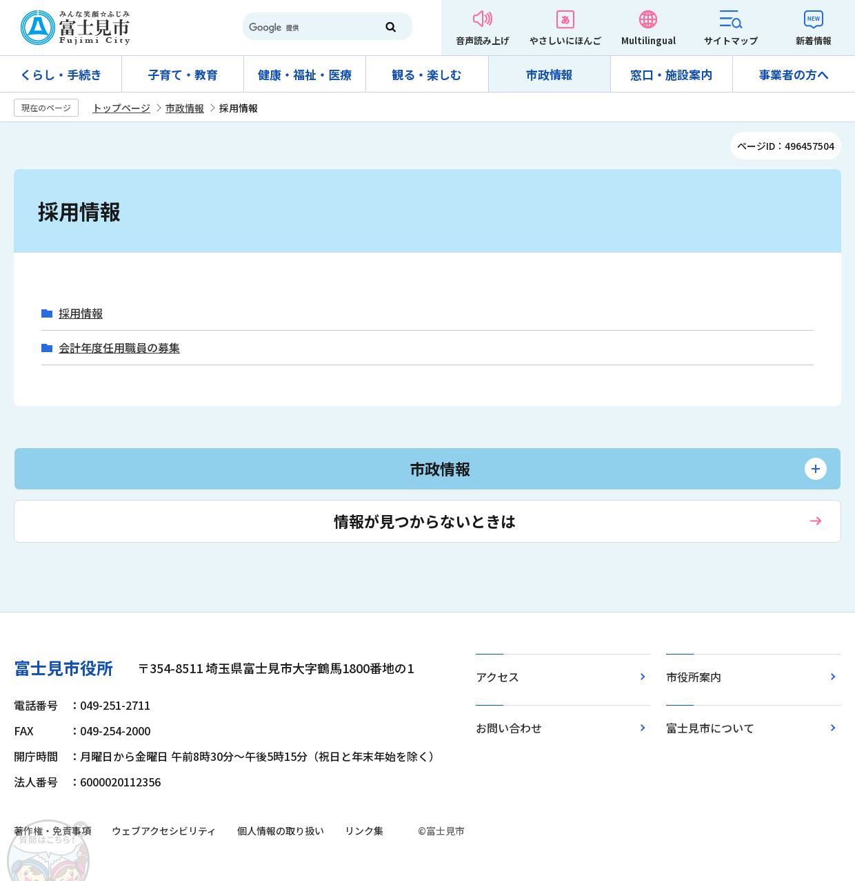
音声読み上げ (483, 40)
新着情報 (814, 40)
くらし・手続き (61, 74)
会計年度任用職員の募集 (119, 347)
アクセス (497, 676)
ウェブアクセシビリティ (164, 831)
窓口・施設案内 (671, 74)
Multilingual (648, 40)
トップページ (121, 108)
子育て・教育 (183, 74)
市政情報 (549, 74)
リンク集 (364, 831)
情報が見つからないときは (425, 521)
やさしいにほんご (565, 40)
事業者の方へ (793, 74)
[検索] (303, 27)
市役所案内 (693, 676)
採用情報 (81, 313)
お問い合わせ (509, 727)
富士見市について (710, 727)
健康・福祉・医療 (305, 74)
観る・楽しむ (427, 74)
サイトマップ (731, 40)
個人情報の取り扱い (280, 831)
